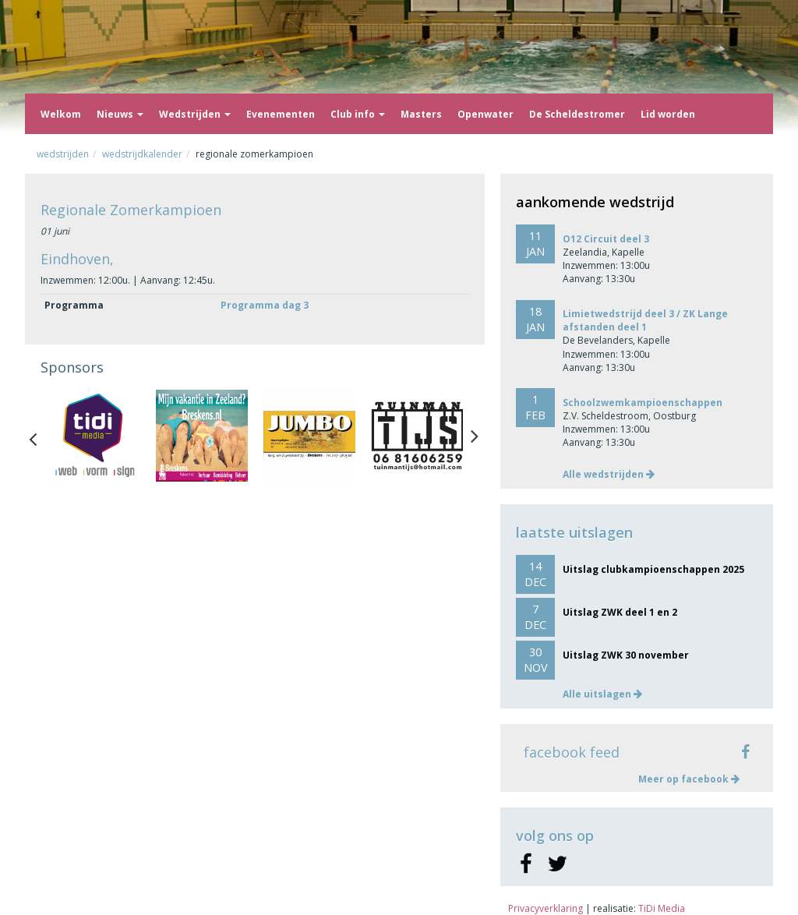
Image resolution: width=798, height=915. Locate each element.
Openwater (485, 114)
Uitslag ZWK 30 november (626, 655)
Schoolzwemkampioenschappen (642, 402)
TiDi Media (661, 908)
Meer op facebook (689, 779)
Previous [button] (40, 435)
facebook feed (572, 752)
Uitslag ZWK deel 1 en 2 (620, 612)
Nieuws (120, 114)
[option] (94, 436)
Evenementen (280, 114)
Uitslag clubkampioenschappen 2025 (653, 569)
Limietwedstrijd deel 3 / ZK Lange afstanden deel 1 (645, 320)
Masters (421, 114)
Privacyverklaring (545, 908)
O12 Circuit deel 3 (606, 239)
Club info (357, 114)
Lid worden (668, 114)
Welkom (61, 114)
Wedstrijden (195, 114)
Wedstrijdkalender (142, 154)
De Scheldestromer (577, 114)
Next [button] (474, 435)
